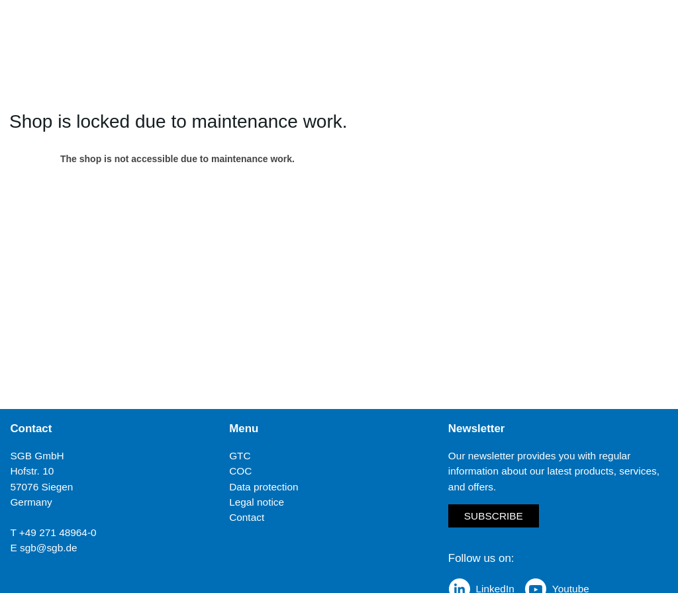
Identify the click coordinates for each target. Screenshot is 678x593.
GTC (240, 455)
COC (240, 471)
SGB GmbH (37, 455)
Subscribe (493, 516)
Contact (246, 517)
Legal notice (256, 502)
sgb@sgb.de (48, 547)
